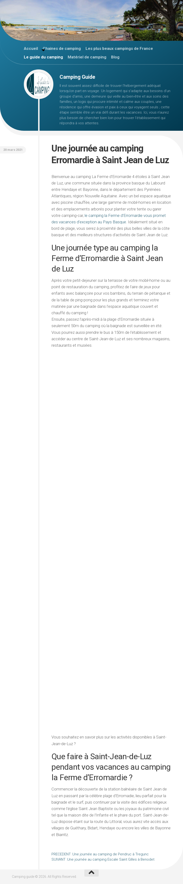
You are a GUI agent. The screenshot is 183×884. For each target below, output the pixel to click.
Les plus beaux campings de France (119, 48)
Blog (115, 57)
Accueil (31, 48)
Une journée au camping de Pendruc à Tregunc (100, 854)
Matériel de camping (87, 57)
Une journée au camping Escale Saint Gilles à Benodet (102, 859)
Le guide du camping (43, 57)
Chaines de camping (62, 48)
